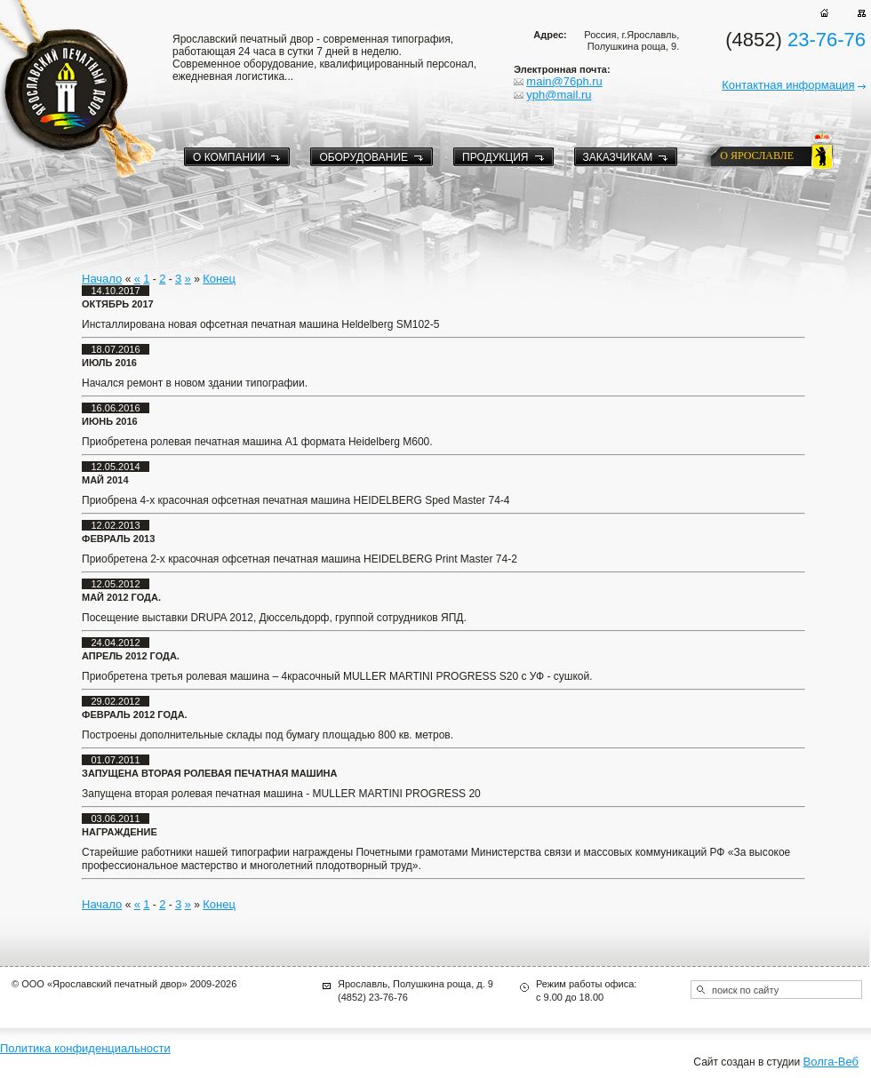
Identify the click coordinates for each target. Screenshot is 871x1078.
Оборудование (363, 157)
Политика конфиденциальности (85, 1048)
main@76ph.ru (564, 81)
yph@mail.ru (558, 94)
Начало (102, 278)
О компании (229, 157)
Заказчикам (618, 157)
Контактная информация (788, 85)
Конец (219, 278)
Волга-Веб (831, 1061)
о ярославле (757, 155)
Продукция (495, 157)
